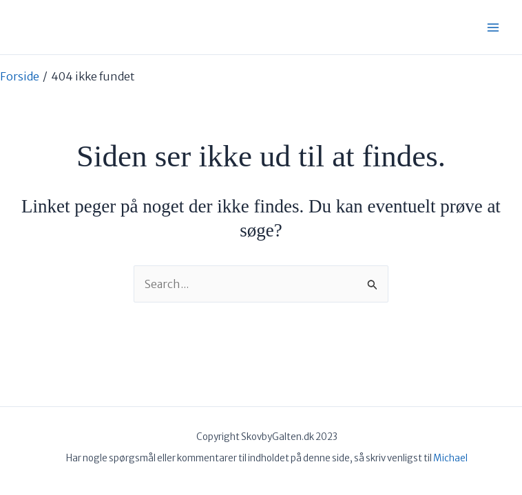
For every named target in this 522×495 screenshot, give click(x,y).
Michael (450, 458)
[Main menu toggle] (493, 27)
